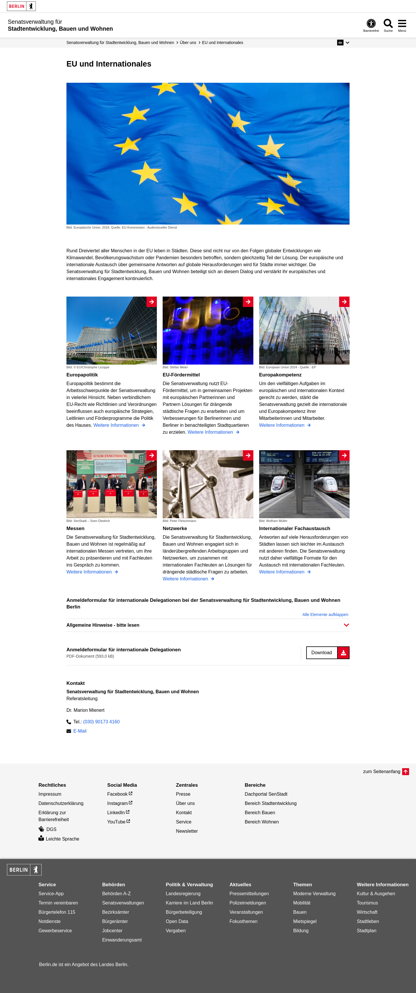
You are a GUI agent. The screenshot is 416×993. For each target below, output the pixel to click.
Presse (183, 794)
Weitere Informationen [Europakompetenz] (282, 425)
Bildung (301, 930)
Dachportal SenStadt (266, 794)
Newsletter (187, 831)
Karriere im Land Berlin (189, 902)
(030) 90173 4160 (101, 721)
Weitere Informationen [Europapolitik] (116, 425)
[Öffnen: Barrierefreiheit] (371, 25)
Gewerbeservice (55, 930)
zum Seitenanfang (381, 771)
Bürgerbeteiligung (184, 912)
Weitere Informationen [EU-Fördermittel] (211, 432)
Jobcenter (112, 930)
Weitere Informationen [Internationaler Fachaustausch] (282, 571)
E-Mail (79, 732)
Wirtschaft (367, 912)
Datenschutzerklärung (60, 803)
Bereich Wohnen (262, 821)
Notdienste (49, 921)
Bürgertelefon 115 (56, 912)
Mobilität (302, 902)
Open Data (177, 921)
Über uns (188, 42)
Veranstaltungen (246, 912)
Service (183, 821)
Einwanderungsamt (122, 939)
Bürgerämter (115, 921)
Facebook (117, 794)
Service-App (51, 893)
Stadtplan (366, 930)
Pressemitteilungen (249, 893)
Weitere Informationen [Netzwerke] (186, 578)
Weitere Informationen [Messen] (89, 571)
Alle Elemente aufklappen (325, 614)
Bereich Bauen (260, 812)
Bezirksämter (115, 912)
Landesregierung (183, 893)
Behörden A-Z (116, 893)
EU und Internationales (222, 42)
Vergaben (176, 930)
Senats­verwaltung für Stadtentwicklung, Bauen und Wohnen (120, 42)
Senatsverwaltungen (123, 902)
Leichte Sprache (58, 838)
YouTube (116, 821)
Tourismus (367, 902)
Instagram (117, 803)
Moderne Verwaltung (314, 893)
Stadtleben (368, 921)
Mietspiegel (305, 921)
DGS (47, 829)
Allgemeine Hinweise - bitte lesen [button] (103, 625)
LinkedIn (116, 812)
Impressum (49, 794)
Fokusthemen (243, 921)
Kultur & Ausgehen (376, 893)
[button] (343, 42)
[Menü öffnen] (402, 25)
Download (321, 652)
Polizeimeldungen (247, 902)
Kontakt (184, 812)
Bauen (300, 912)
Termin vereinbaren (58, 902)
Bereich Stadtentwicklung (271, 803)
